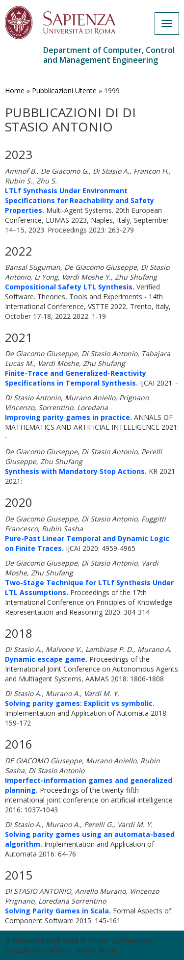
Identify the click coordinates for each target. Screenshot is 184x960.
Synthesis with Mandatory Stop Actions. (76, 471)
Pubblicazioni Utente (64, 90)
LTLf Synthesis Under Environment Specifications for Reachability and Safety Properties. (79, 200)
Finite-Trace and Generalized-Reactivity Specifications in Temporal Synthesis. (75, 378)
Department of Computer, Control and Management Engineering (109, 55)
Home (15, 90)
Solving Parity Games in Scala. (58, 910)
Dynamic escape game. (46, 659)
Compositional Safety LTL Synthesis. (69, 286)
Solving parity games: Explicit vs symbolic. (80, 703)
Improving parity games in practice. (68, 417)
